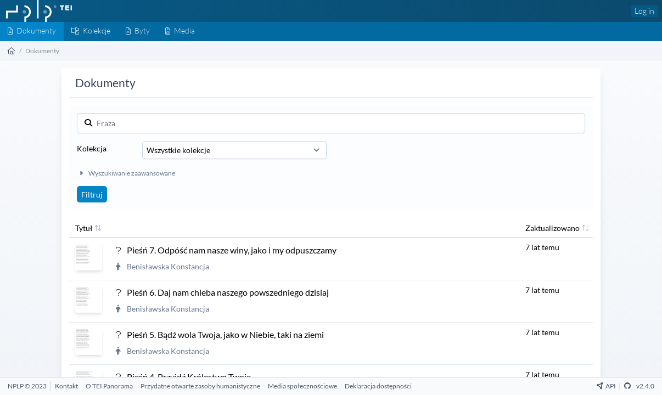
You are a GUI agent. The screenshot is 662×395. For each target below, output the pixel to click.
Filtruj (92, 194)
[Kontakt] (66, 386)
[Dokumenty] (32, 31)
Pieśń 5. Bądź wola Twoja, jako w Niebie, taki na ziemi (225, 334)
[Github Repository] (627, 386)
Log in (644, 10)
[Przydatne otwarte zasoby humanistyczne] (200, 386)
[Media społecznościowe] (302, 386)
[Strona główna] (11, 51)
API (606, 386)
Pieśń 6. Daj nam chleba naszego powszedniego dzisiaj (228, 292)
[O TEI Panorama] (109, 386)
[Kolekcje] (91, 31)
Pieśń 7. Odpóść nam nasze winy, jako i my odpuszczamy (231, 250)
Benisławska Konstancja (168, 266)
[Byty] (138, 31)
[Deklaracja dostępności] (378, 386)
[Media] (180, 31)
